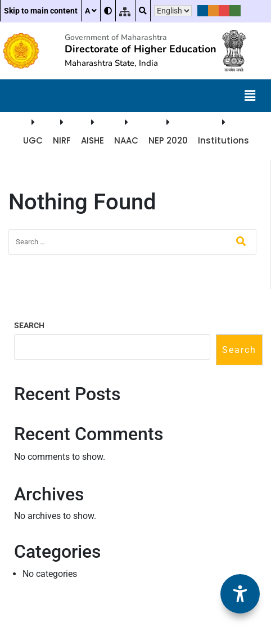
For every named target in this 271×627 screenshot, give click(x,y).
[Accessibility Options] (240, 593)
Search (29, 325)
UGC (33, 140)
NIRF (62, 140)
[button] (250, 95)
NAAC (126, 140)
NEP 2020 (168, 140)
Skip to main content (41, 10)
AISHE (92, 140)
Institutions (223, 140)
